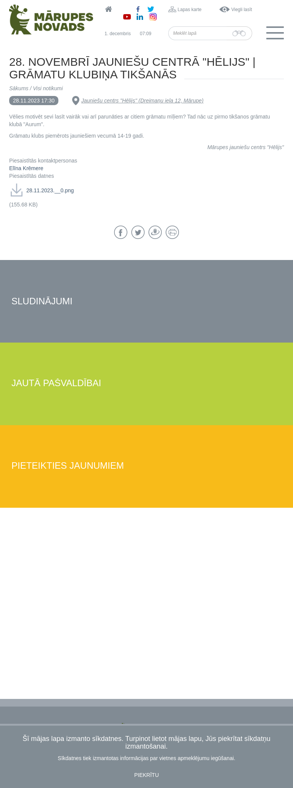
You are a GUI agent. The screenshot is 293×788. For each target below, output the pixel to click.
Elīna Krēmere (26, 168)
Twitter (138, 232)
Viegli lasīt (241, 9)
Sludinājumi (41, 301)
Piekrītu (146, 775)
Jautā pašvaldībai (56, 383)
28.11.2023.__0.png (50, 190)
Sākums (19, 88)
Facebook (120, 232)
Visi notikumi (48, 88)
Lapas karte (190, 9)
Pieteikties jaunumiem (67, 466)
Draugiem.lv (155, 232)
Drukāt (172, 232)
